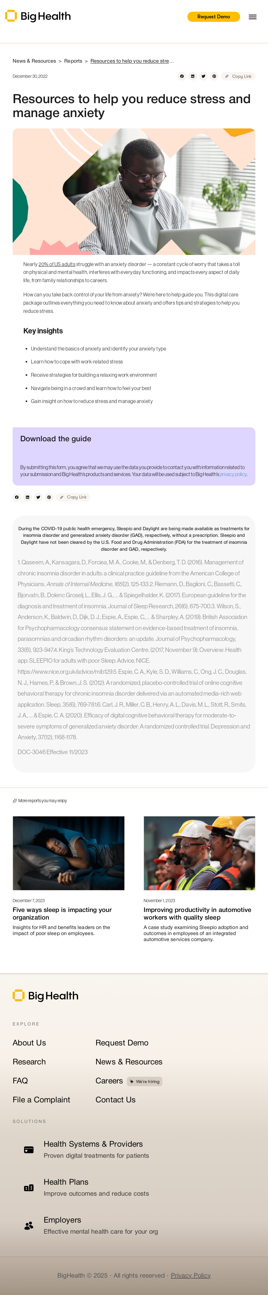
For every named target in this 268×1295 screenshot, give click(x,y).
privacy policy (233, 474)
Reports (73, 61)
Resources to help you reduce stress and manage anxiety (133, 61)
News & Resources (129, 1062)
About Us (29, 1043)
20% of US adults (57, 264)
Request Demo (213, 17)
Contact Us (116, 1100)
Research (29, 1062)
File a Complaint (41, 1100)
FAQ (20, 1081)
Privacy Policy (191, 1276)
